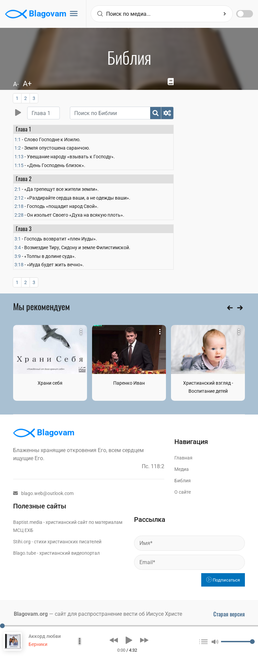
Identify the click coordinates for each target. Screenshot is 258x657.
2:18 (19, 206)
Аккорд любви (45, 636)
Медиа (181, 469)
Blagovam (36, 14)
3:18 (19, 264)
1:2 (17, 148)
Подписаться (223, 580)
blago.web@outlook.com (43, 493)
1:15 (19, 165)
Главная (183, 457)
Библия (182, 480)
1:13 (19, 156)
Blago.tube (24, 553)
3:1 (17, 238)
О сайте (182, 492)
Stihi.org (22, 541)
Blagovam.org (31, 614)
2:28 (19, 215)
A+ (27, 83)
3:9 (17, 256)
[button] (113, 640)
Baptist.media (27, 522)
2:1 (17, 189)
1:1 (17, 139)
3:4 (17, 247)
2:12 (19, 198)
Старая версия (229, 614)
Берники (38, 644)
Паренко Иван (129, 383)
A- (16, 84)
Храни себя (50, 383)
